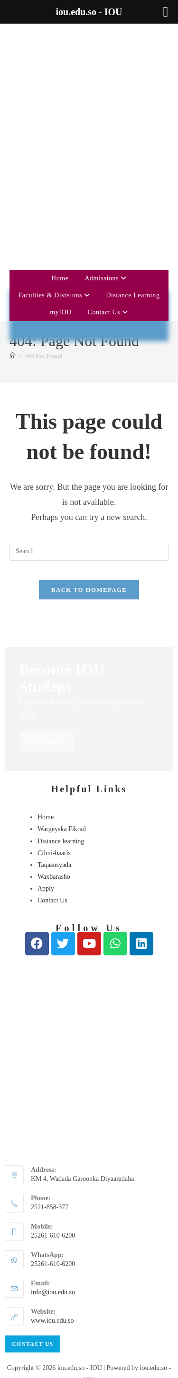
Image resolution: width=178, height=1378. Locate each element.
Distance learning (60, 723)
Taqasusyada (54, 747)
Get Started (48, 624)
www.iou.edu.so (52, 1202)
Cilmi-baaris (54, 735)
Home (60, 159)
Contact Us (107, 193)
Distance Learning (132, 176)
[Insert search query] (89, 432)
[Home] (12, 237)
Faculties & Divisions (54, 176)
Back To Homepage (89, 471)
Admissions (105, 159)
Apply (45, 771)
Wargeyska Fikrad (61, 711)
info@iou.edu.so (53, 1174)
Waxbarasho (53, 759)
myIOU (61, 193)
